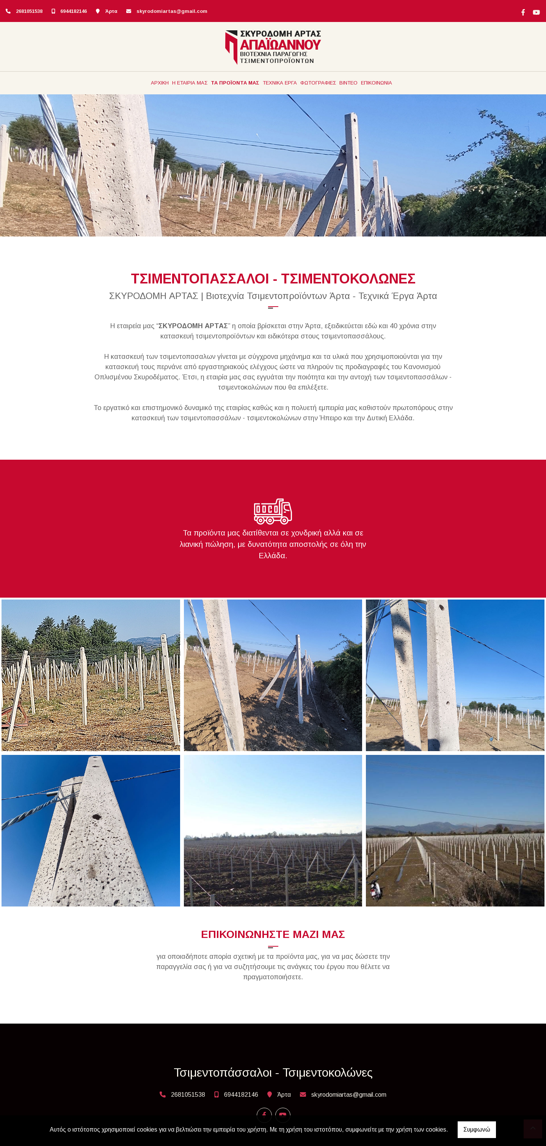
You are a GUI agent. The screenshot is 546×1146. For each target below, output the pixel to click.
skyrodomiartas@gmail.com (171, 11)
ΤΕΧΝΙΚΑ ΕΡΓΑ (280, 83)
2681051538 (29, 11)
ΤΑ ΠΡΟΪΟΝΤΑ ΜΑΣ (235, 83)
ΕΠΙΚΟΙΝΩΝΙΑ (376, 83)
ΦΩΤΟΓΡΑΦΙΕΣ (318, 83)
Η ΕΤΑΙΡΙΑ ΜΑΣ (189, 83)
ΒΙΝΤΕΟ (348, 83)
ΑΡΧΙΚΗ (160, 83)
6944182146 (73, 11)
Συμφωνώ (476, 1129)
